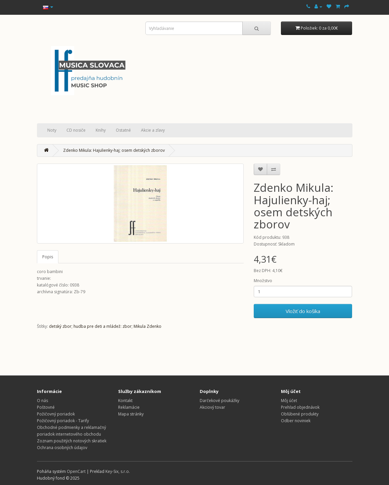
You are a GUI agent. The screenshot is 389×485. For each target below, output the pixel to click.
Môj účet (289, 400)
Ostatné (123, 130)
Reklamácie (129, 407)
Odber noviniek (295, 421)
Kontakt (125, 400)
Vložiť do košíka (303, 311)
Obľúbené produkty (300, 414)
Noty (51, 130)
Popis (47, 257)
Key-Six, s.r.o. (117, 471)
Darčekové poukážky (219, 400)
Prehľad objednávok (300, 407)
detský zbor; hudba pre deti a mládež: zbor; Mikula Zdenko (105, 326)
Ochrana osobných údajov (62, 447)
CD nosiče (76, 130)
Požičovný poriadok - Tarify (63, 421)
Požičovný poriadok (56, 414)
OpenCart (76, 471)
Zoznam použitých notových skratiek (71, 441)
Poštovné (46, 407)
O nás (42, 400)
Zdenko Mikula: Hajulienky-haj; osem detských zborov (114, 150)
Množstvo (263, 280)
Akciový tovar (212, 407)
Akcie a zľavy (153, 130)
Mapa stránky (131, 414)
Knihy (101, 130)
